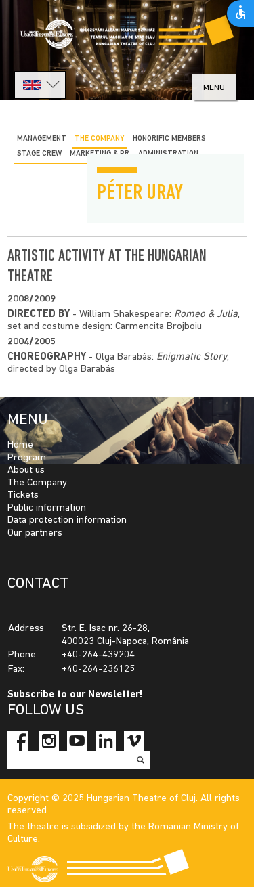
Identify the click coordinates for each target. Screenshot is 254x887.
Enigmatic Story (191, 357)
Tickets (23, 495)
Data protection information (67, 520)
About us (26, 470)
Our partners (34, 533)
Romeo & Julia (206, 314)
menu (214, 87)
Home (20, 445)
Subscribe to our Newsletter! (75, 695)
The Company (37, 483)
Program (26, 458)
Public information (46, 508)
